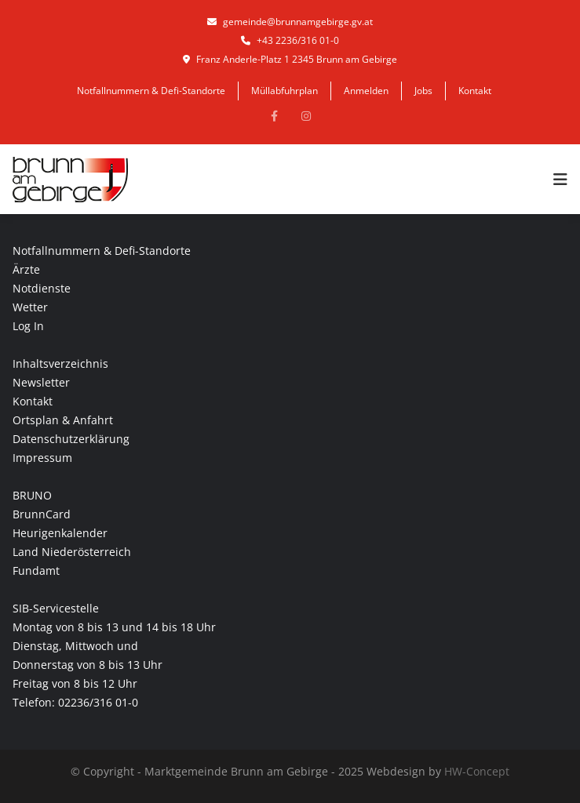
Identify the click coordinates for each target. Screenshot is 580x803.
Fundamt (36, 570)
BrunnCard (42, 514)
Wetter (30, 307)
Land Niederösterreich (72, 551)
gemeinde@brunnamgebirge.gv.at (290, 21)
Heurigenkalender (60, 532)
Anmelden (366, 90)
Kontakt (474, 90)
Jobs (423, 90)
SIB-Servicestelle (56, 608)
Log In (28, 325)
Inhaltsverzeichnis (60, 363)
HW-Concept (476, 771)
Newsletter (41, 382)
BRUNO (32, 495)
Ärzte (26, 269)
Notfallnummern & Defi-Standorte (151, 90)
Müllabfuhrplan (284, 90)
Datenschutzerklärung (71, 438)
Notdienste (42, 288)
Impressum (42, 457)
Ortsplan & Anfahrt (63, 419)
